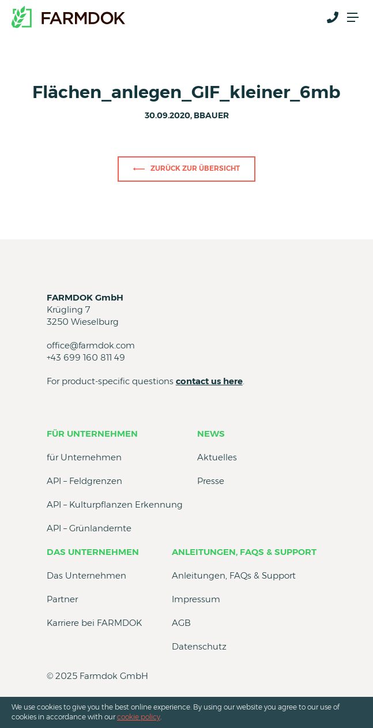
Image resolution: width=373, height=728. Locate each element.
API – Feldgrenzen (84, 480)
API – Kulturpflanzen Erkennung (115, 504)
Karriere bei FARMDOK (94, 622)
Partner (62, 599)
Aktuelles (217, 457)
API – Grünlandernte (89, 528)
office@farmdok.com (91, 345)
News (211, 433)
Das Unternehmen (93, 551)
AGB (181, 622)
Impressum (196, 599)
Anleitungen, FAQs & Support (244, 551)
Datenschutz (199, 646)
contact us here (209, 381)
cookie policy (138, 716)
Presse (210, 480)
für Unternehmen (92, 433)
